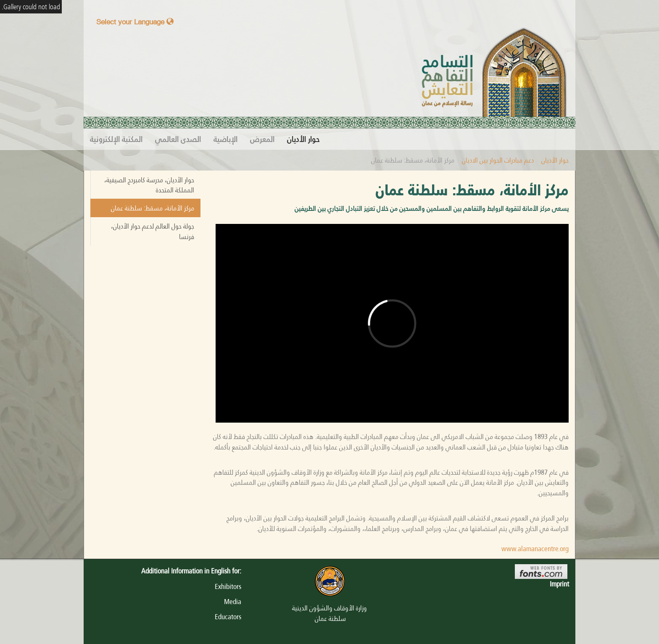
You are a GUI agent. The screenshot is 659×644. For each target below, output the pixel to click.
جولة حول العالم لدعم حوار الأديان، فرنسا (152, 231)
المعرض (262, 139)
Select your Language (135, 21)
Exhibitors (228, 586)
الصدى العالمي (178, 139)
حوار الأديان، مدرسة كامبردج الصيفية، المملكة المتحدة (149, 185)
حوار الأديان (303, 139)
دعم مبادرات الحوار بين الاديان (498, 160)
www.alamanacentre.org (535, 549)
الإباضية (225, 139)
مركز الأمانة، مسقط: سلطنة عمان (152, 208)
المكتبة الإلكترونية (116, 139)
